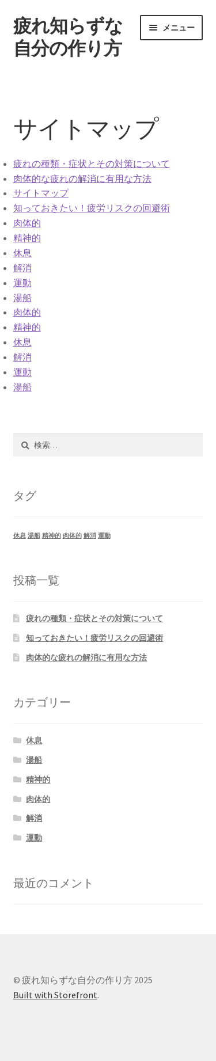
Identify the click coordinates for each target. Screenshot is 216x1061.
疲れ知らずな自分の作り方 (68, 37)
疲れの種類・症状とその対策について (91, 163)
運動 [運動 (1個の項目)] (104, 535)
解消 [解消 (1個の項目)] (90, 535)
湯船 (22, 297)
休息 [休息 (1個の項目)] (19, 535)
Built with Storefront (55, 995)
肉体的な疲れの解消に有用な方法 (82, 178)
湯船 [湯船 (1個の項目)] (34, 535)
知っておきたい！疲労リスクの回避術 (91, 208)
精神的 (27, 238)
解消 (22, 267)
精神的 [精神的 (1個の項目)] (51, 535)
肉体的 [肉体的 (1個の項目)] (72, 535)
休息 (22, 252)
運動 (22, 282)
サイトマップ (41, 193)
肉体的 (27, 223)
